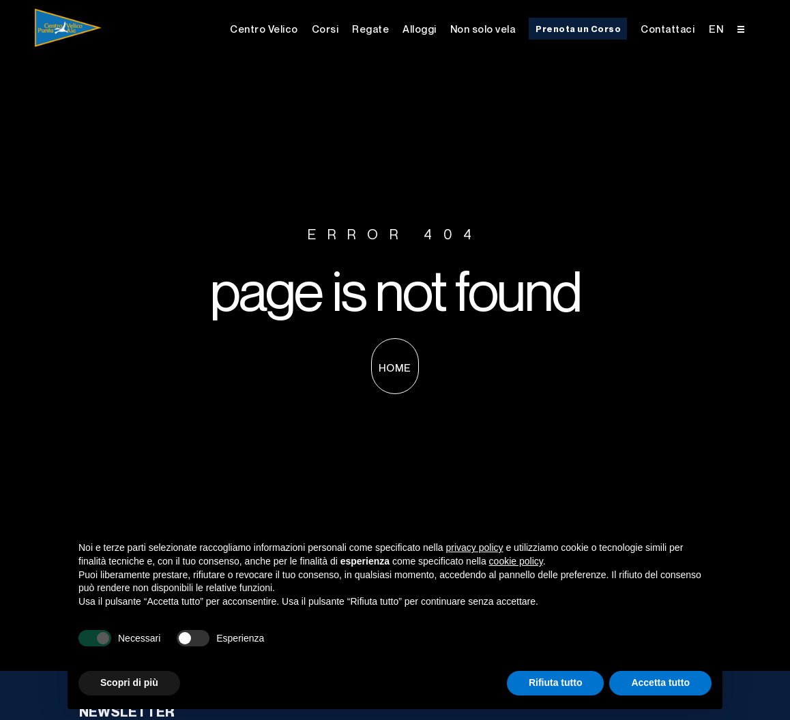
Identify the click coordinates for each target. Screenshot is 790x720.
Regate (370, 28)
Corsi (325, 28)
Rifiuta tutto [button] (556, 682)
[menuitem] (716, 27)
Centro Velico (264, 28)
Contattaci (667, 28)
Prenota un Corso (578, 28)
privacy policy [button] (474, 547)
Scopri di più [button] (129, 682)
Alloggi (420, 28)
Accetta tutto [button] (660, 682)
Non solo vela (483, 28)
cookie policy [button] (516, 561)
